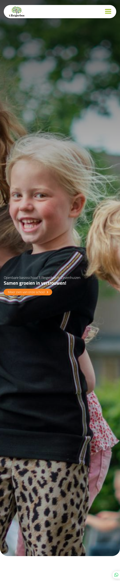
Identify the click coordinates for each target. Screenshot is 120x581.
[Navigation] (108, 11)
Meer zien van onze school (28, 292)
